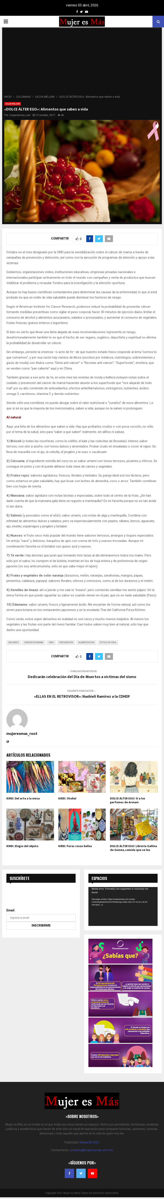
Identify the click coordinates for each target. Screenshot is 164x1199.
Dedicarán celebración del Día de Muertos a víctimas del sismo (82, 677)
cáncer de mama (33, 642)
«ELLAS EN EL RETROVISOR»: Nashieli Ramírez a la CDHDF (82, 696)
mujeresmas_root (20, 115)
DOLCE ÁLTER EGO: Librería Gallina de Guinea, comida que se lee (133, 848)
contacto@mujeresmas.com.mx (91, 1150)
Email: (10, 910)
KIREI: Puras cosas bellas (75, 846)
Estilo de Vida (108, 642)
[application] (123, 906)
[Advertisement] (82, 62)
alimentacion (86, 642)
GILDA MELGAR (12, 104)
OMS (51, 642)
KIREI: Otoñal (67, 798)
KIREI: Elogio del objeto (22, 846)
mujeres (14, 642)
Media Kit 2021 (90, 1142)
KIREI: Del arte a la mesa (23, 798)
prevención (66, 642)
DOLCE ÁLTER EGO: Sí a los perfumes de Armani (127, 800)
